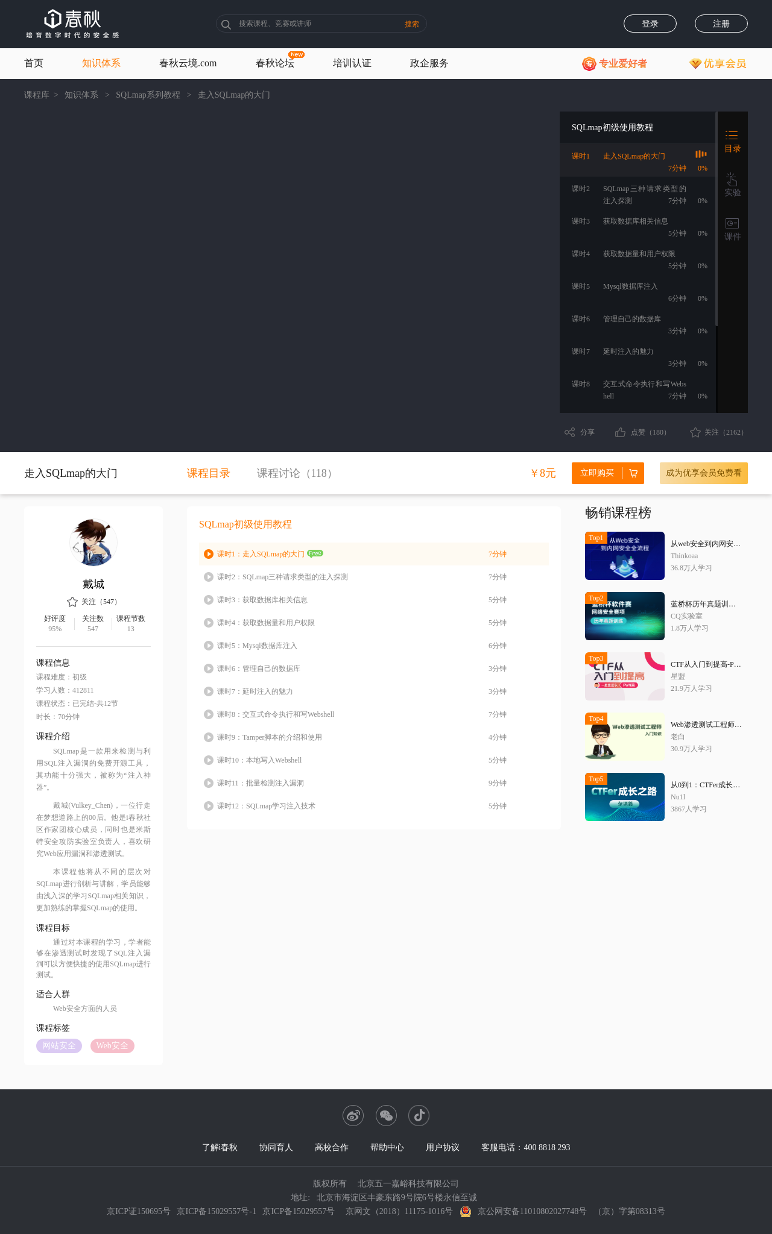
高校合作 (332, 1147)
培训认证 (352, 63)
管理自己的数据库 (258, 668)
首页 (33, 63)
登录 (650, 23)
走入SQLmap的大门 (261, 554)
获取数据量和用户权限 (266, 623)
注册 (721, 23)
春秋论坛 (275, 63)
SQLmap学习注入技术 (266, 806)
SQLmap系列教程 (148, 94)
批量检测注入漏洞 (260, 783)
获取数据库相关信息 (262, 600)
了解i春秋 (220, 1147)
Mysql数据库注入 (257, 645)
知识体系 (101, 63)
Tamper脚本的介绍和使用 (269, 737)
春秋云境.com (188, 63)
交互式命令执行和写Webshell (275, 714)
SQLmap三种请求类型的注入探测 (282, 577)
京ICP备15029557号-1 (216, 1211)
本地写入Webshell (259, 760)
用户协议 (443, 1147)
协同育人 (276, 1147)
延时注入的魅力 (255, 691)
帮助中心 (387, 1147)
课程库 (36, 94)
